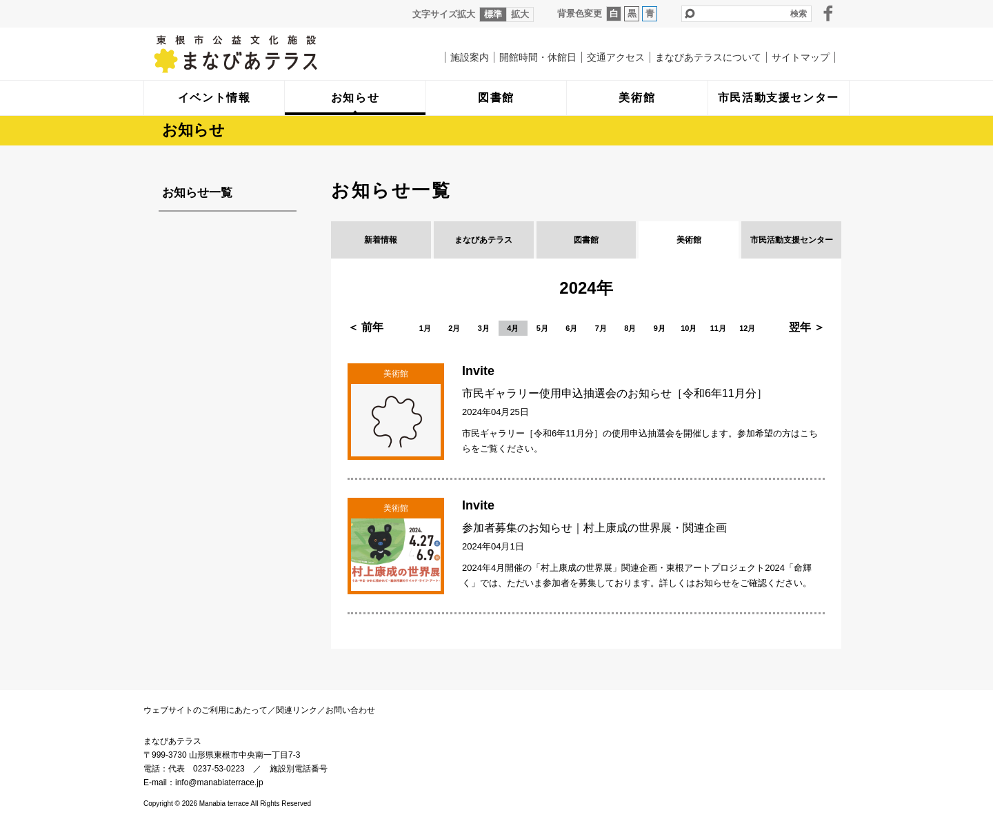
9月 (659, 328)
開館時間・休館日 (537, 57)
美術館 (688, 240)
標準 (493, 14)
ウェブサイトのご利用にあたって (205, 710)
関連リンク (296, 710)
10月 (688, 328)
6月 (571, 328)
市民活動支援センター (791, 240)
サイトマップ (801, 57)
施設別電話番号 (299, 769)
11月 (718, 328)
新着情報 (380, 240)
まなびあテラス (264, 54)
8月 (630, 328)
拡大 (520, 14)
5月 (542, 328)
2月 (454, 328)
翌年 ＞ (807, 327)
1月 (425, 328)
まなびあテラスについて (708, 57)
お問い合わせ (350, 710)
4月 (513, 328)
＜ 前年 (365, 327)
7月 (601, 328)
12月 (747, 328)
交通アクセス (616, 57)
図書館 (586, 240)
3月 (484, 328)
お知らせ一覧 (197, 192)
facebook (828, 13)
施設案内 (469, 57)
